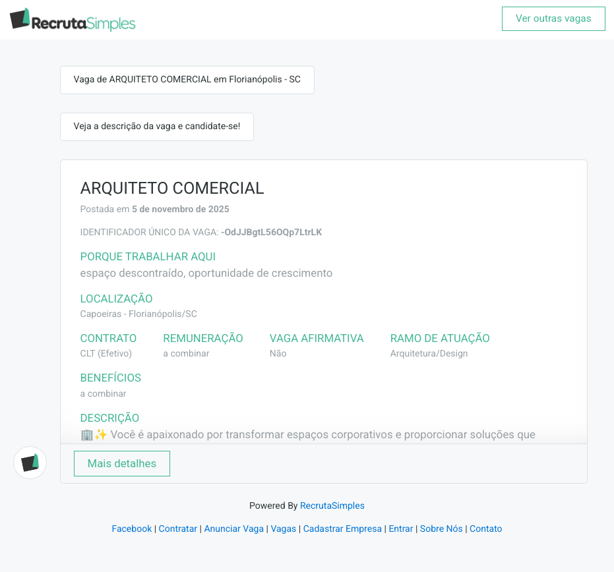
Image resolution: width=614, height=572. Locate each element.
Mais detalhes (122, 463)
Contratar (178, 529)
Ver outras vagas (554, 18)
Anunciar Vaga (234, 529)
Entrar (400, 529)
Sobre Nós (441, 529)
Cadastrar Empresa (342, 529)
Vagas (283, 529)
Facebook (131, 529)
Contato (486, 529)
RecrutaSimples (332, 506)
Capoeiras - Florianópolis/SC (138, 314)
